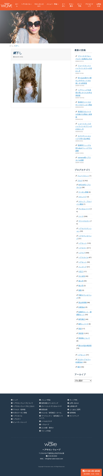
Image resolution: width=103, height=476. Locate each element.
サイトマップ (74, 416)
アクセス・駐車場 (19, 409)
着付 (79, 367)
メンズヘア (82, 267)
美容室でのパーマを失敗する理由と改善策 (83, 114)
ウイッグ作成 (45, 431)
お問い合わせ (74, 403)
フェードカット (83, 176)
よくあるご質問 (75, 409)
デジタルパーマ (84, 209)
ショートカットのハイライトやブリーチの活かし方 (83, 126)
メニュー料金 (45, 400)
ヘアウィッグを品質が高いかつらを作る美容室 (83, 92)
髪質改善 (44, 409)
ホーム (16, 5)
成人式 (80, 281)
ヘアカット (82, 243)
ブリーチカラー (84, 221)
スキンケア (82, 197)
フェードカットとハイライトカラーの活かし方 (83, 68)
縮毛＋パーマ (83, 324)
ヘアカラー (82, 248)
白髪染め (81, 307)
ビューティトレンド (20, 422)
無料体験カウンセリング (49, 403)
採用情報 (73, 413)
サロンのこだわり (39, 5)
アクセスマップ (89, 5)
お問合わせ (99, 5)
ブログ (79, 181)
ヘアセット (82, 262)
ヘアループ (45, 424)
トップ (15, 400)
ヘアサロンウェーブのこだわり (23, 406)
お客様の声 (73, 406)
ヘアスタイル (25, 4)
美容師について (84, 338)
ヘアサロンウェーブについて (23, 403)
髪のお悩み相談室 (85, 345)
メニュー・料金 (52, 4)
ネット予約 (79, 5)
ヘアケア (81, 253)
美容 (80, 329)
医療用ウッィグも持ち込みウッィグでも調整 (83, 148)
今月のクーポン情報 (20, 413)
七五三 (80, 271)
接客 (80, 290)
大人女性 (81, 276)
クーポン (63, 5)
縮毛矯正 (81, 319)
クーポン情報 (83, 192)
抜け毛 (80, 286)
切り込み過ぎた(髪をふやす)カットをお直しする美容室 (83, 80)
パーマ (80, 216)
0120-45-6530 (91, 472)
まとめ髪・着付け (47, 428)
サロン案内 (71, 5)
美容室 (80, 333)
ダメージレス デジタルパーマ (51, 406)
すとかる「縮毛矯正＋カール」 (52, 413)
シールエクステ (46, 421)
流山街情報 (82, 302)
